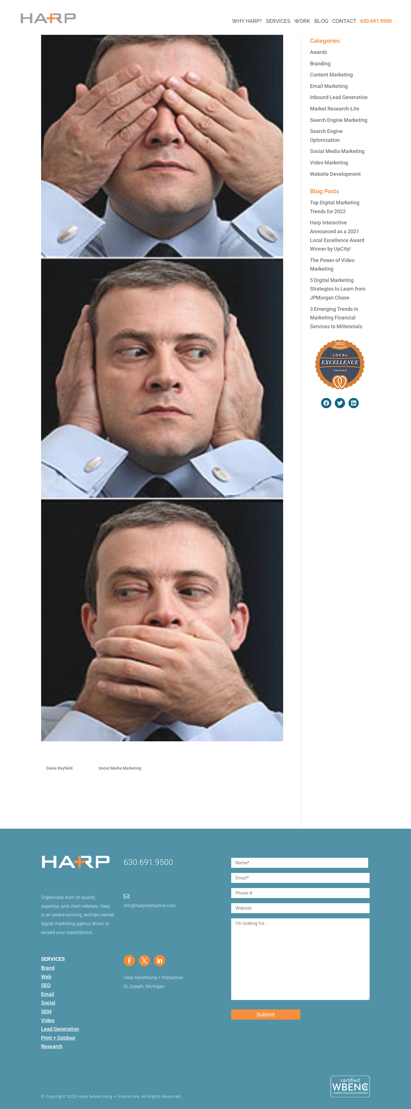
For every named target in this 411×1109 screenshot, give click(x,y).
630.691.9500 (376, 21)
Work (302, 21)
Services (278, 21)
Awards (318, 52)
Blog (321, 21)
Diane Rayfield (59, 768)
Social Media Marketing (119, 768)
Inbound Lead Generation (339, 97)
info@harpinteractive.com (150, 905)
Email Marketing (329, 86)
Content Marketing (331, 75)
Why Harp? (247, 21)
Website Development (335, 174)
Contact (344, 21)
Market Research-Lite (334, 109)
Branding (320, 64)
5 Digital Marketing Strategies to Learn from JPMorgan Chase (338, 289)
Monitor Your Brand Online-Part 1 (97, 755)
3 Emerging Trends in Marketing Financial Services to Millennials (336, 317)
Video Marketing (329, 163)
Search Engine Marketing (338, 120)
